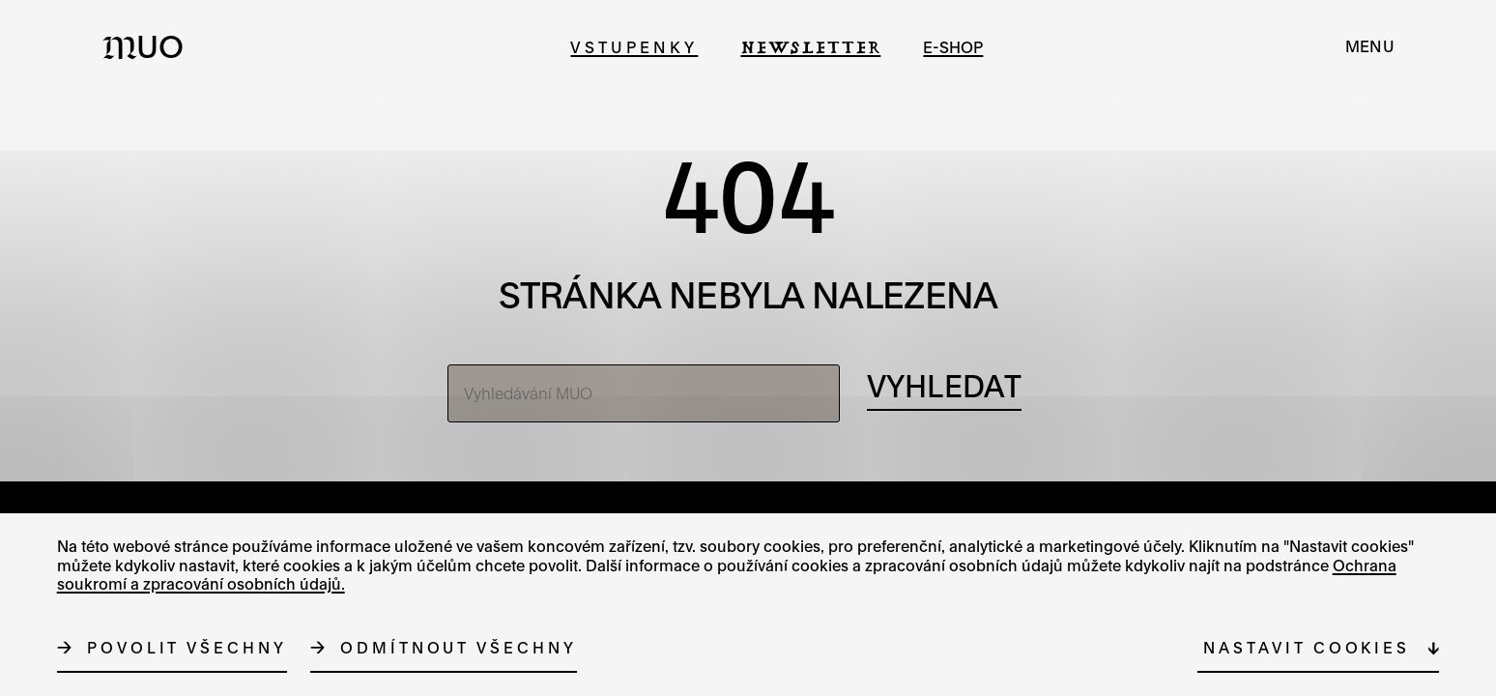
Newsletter (810, 47)
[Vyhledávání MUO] (643, 393)
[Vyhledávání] (944, 387)
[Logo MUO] (148, 46)
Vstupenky (634, 47)
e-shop (953, 47)
